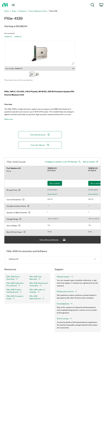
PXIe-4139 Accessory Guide (15, 297)
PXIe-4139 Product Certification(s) (14, 290)
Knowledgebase (64, 303)
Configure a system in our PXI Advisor (61, 161)
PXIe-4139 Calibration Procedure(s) (15, 284)
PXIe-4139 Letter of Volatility (37, 290)
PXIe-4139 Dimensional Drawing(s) (39, 284)
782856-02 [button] (18, 36)
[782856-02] (37, 74)
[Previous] (27, 74)
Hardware (22, 11)
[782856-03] (31, 74)
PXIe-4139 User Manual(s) (36, 277)
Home (6, 11)
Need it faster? (52, 194)
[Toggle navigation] (16, 5)
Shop (14, 11)
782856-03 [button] (8, 36)
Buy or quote (55, 183)
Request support (65, 276)
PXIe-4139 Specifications (37, 297)
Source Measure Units (38, 11)
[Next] (53, 74)
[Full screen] (73, 63)
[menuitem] (92, 5)
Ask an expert (89, 161)
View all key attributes (52, 239)
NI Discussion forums (67, 291)
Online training (64, 318)
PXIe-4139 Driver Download (13, 277)
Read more (8, 119)
